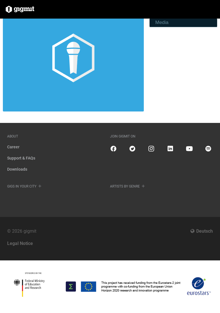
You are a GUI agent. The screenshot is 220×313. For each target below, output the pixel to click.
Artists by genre (125, 186)
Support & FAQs (21, 158)
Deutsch (204, 231)
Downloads (17, 169)
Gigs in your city (21, 186)
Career (13, 147)
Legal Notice (20, 243)
